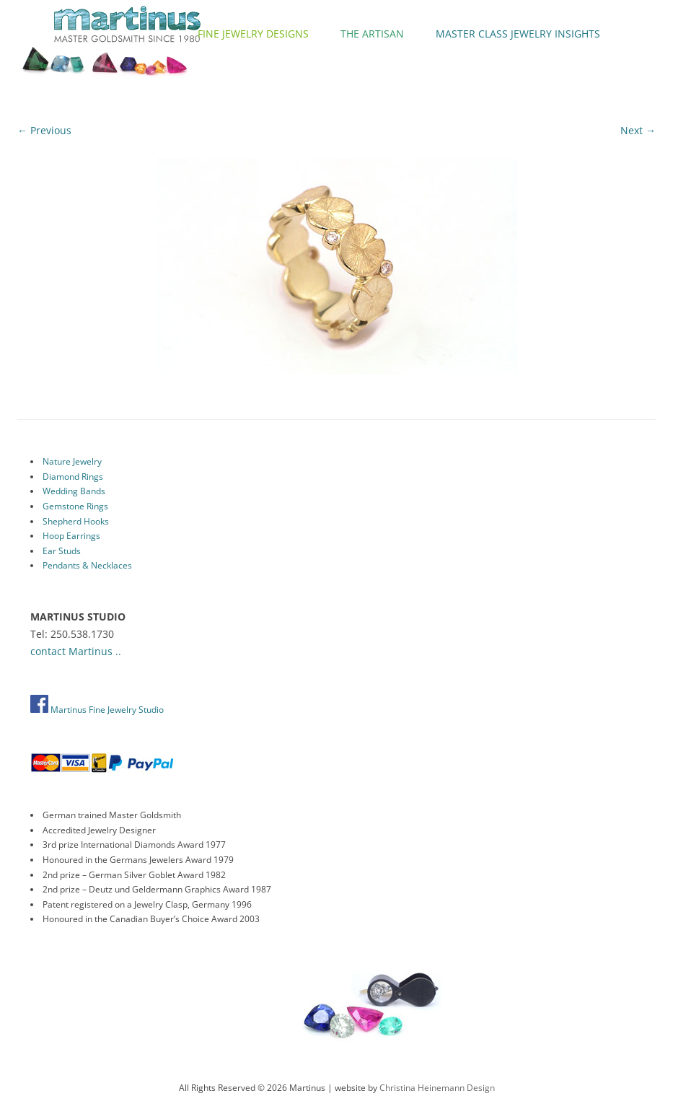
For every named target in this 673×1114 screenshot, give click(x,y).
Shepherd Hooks (76, 521)
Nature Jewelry (72, 461)
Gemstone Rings (75, 506)
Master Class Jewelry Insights (518, 33)
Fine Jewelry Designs (253, 33)
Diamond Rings (73, 476)
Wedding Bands (74, 491)
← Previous (44, 130)
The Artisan (372, 33)
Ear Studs (62, 551)
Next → (638, 130)
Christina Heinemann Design (437, 1088)
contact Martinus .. (75, 651)
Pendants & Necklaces (87, 565)
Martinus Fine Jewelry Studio (97, 709)
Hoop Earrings (71, 536)
